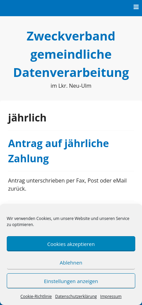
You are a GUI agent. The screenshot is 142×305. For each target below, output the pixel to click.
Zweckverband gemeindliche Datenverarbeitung (71, 54)
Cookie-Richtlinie (36, 296)
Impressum (110, 296)
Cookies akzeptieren (71, 244)
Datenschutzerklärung (76, 296)
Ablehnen (71, 262)
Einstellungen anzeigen (71, 281)
